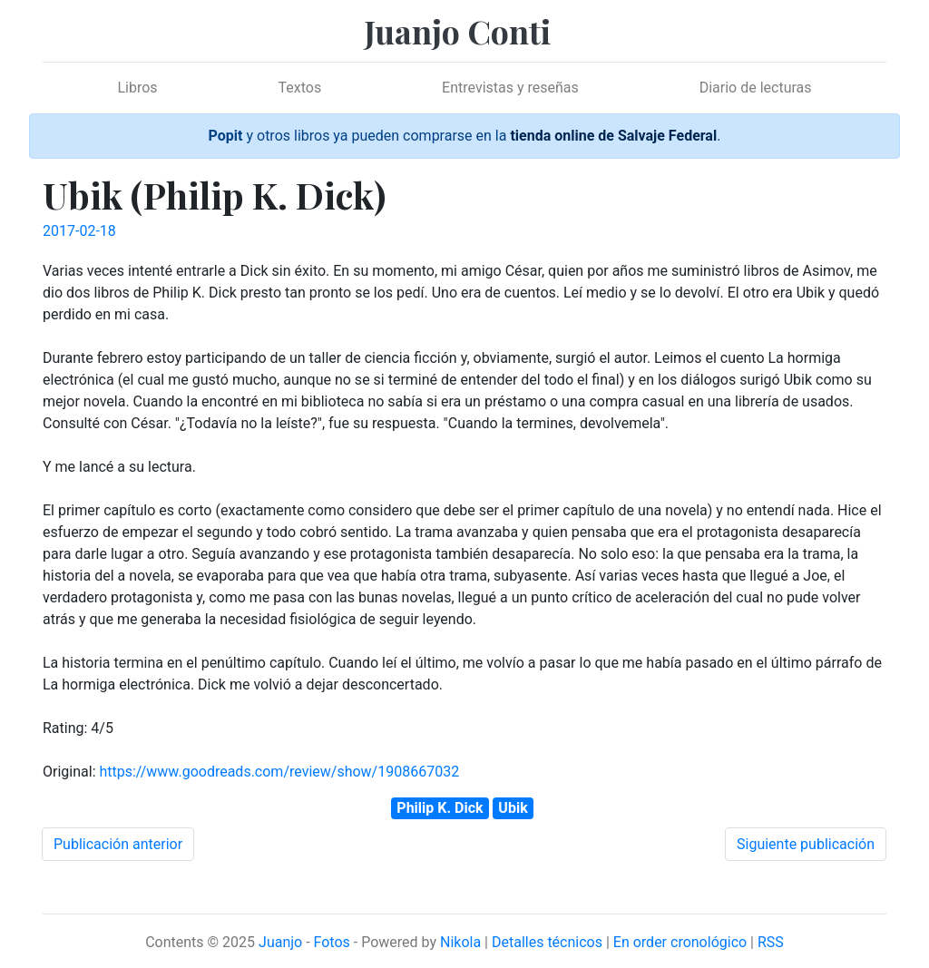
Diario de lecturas (755, 87)
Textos (300, 87)
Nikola (460, 942)
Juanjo (280, 942)
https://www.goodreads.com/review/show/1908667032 (279, 771)
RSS (771, 942)
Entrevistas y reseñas (510, 87)
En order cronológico (680, 942)
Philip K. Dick (439, 807)
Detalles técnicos (547, 942)
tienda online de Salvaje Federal (613, 135)
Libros (137, 87)
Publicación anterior (118, 844)
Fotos (332, 942)
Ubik (512, 807)
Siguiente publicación (806, 844)
